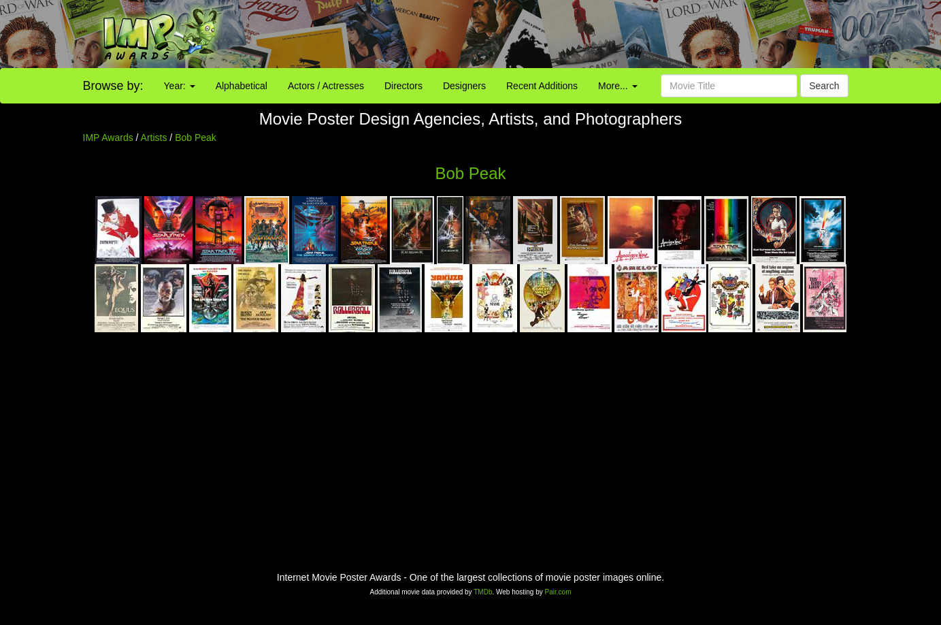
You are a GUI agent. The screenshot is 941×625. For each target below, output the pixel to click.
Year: (179, 85)
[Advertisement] (588, 34)
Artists (154, 137)
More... (617, 85)
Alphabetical (241, 85)
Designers (464, 85)
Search (824, 85)
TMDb (483, 592)
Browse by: (113, 86)
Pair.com (558, 592)
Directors (403, 85)
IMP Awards (108, 137)
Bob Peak (195, 137)
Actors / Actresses (326, 85)
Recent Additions (542, 85)
